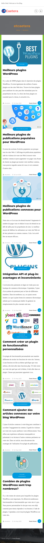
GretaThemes (16, 538)
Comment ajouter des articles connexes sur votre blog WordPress (21, 413)
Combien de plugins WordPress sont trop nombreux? (17, 485)
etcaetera (6, 103)
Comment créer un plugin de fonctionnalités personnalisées (20, 345)
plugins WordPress (22, 475)
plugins (22, 64)
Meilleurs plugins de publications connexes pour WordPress (22, 209)
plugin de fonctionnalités (22, 336)
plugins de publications (22, 200)
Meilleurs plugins (22, 128)
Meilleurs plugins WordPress (14, 72)
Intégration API (22, 268)
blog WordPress (22, 404)
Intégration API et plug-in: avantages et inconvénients (22, 276)
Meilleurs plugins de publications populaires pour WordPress (19, 138)
